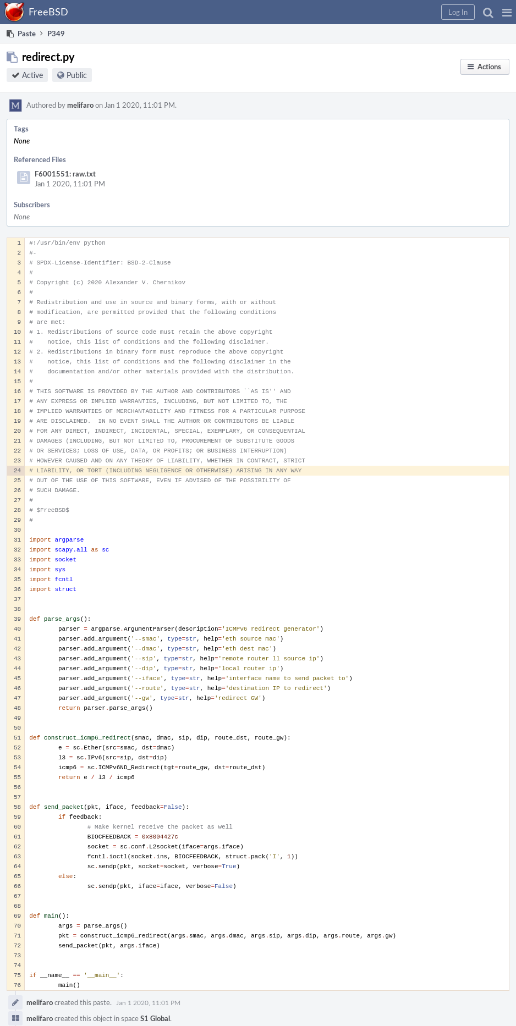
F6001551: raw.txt (65, 174)
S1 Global (155, 1018)
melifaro (80, 105)
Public (77, 75)
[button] (507, 12)
